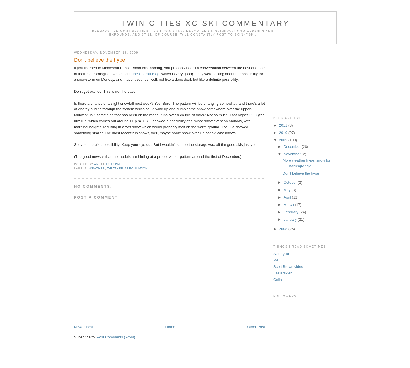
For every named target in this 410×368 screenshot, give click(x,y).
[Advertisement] (301, 75)
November (293, 154)
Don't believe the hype (300, 173)
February (292, 212)
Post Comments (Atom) (116, 337)
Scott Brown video (288, 266)
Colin (277, 280)
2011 (283, 125)
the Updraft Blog (146, 74)
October (291, 182)
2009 (283, 140)
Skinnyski (281, 254)
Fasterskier (282, 273)
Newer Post (83, 327)
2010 (283, 133)
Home (170, 327)
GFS (253, 115)
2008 (283, 229)
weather (97, 168)
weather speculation (127, 168)
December (293, 146)
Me (275, 260)
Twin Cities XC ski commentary (205, 23)
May (288, 190)
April (288, 197)
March (289, 204)
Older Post (256, 327)
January (291, 219)
